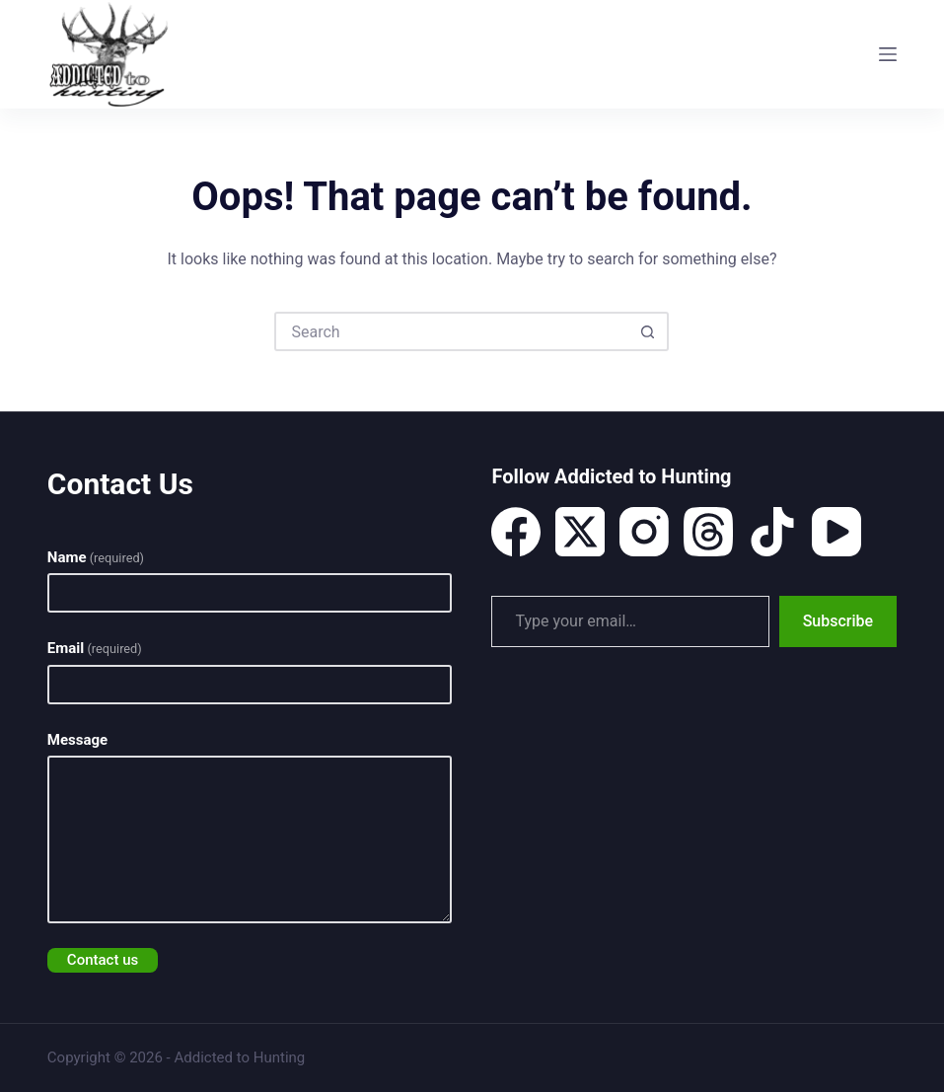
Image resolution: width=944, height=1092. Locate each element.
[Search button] (647, 331)
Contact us (102, 960)
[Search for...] (451, 331)
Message (77, 740)
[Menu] (888, 54)
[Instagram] (644, 531)
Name (95, 557)
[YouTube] (836, 531)
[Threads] (708, 531)
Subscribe (838, 621)
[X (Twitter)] (580, 531)
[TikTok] (772, 531)
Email (94, 648)
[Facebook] (516, 531)
